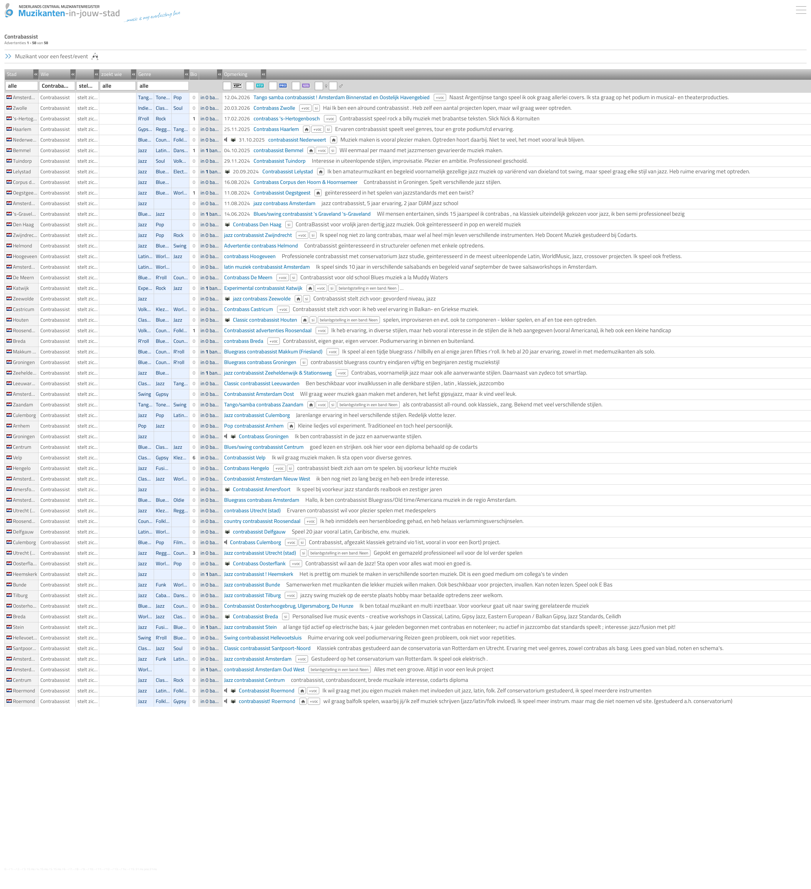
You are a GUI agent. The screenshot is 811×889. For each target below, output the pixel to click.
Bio (193, 74)
